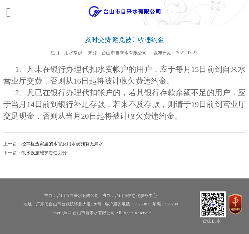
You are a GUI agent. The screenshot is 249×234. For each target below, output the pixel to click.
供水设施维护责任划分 (44, 152)
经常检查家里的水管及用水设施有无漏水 (62, 143)
